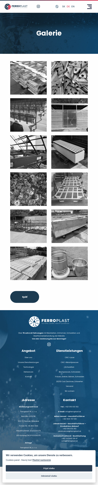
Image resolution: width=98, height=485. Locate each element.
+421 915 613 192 (72, 406)
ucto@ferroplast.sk (69, 441)
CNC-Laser (69, 357)
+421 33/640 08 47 (69, 438)
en (72, 6)
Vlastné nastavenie (41, 460)
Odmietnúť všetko (49, 476)
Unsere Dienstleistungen (28, 362)
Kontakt (28, 376)
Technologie (28, 367)
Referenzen (28, 372)
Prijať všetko (49, 468)
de (68, 6)
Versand (69, 386)
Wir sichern (69, 391)
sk (63, 6)
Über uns (28, 357)
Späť (24, 296)
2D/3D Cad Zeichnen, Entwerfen (69, 381)
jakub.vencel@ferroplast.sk (69, 431)
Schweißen (69, 367)
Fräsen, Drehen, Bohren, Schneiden (69, 376)
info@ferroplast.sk (73, 411)
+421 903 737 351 (70, 419)
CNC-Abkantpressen (70, 362)
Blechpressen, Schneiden (69, 372)
